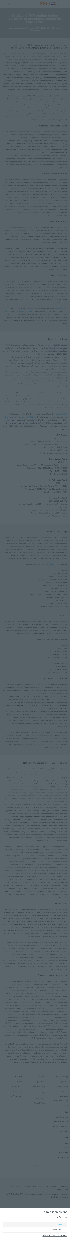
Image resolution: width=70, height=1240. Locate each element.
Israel (62, 1224)
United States (59, 1230)
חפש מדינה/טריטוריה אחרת (54, 1236)
